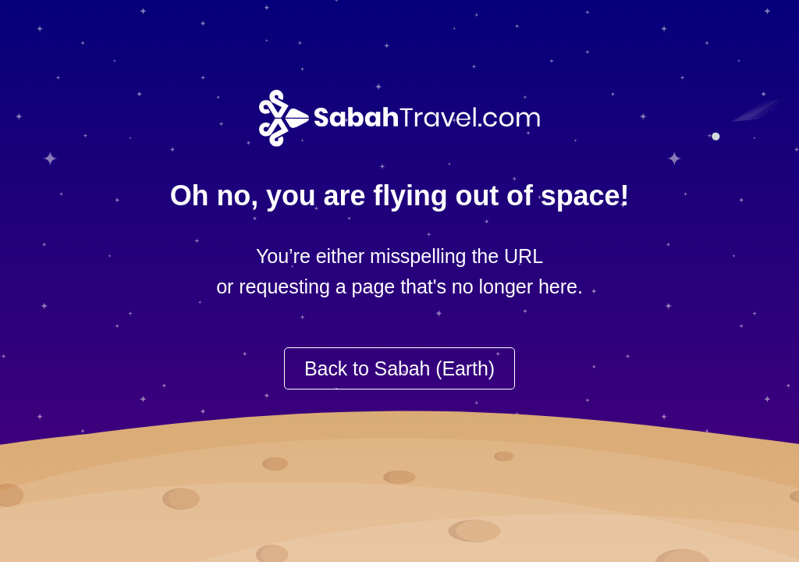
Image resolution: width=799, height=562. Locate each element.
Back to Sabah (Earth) (399, 368)
